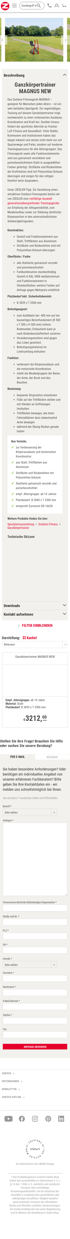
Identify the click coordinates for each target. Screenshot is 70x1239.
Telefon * (7, 1015)
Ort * (5, 944)
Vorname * (8, 972)
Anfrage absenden (35, 1046)
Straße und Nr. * (11, 916)
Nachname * (9, 986)
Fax (5, 1029)
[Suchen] (39, 6)
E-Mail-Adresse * (11, 1000)
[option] (34, 40)
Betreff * (7, 806)
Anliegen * (8, 820)
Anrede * (7, 958)
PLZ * (6, 930)
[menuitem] (14, 6)
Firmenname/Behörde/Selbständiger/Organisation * (30, 902)
